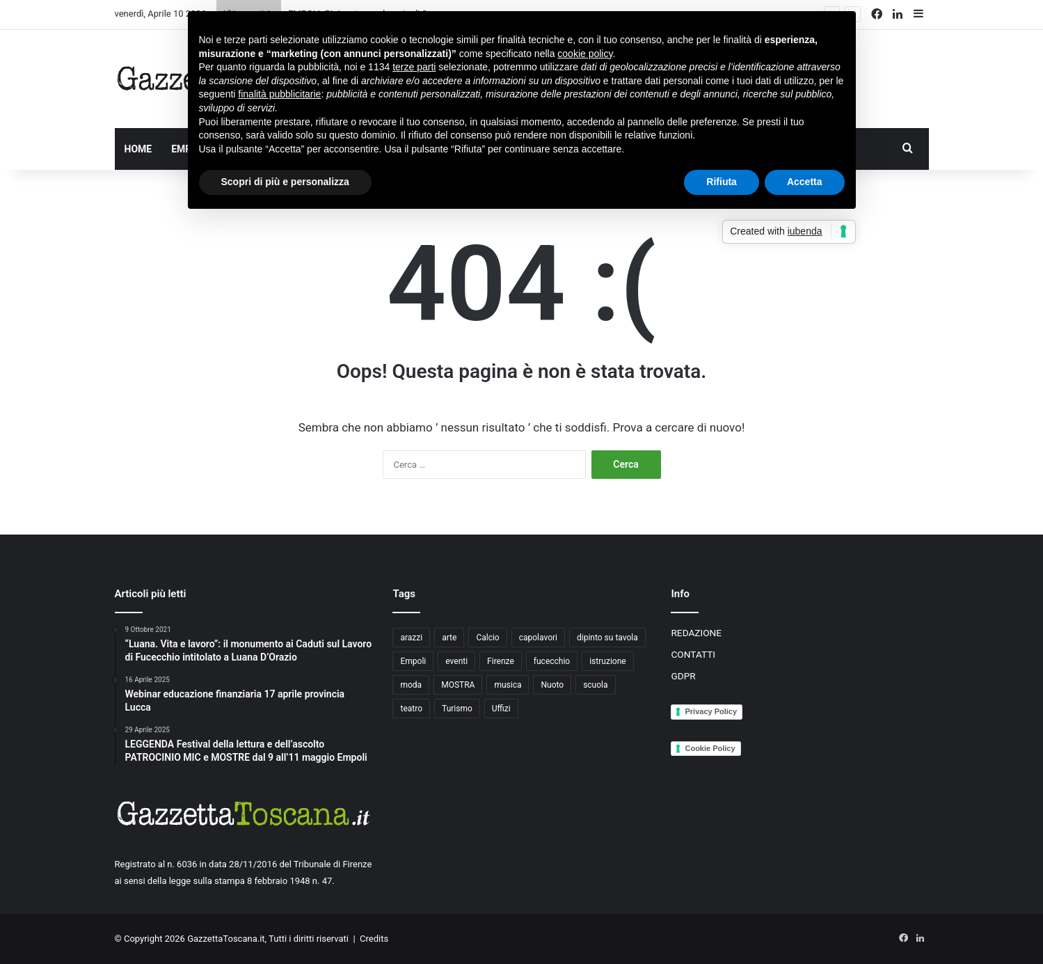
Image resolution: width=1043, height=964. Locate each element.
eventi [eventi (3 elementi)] (456, 661)
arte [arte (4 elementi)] (449, 637)
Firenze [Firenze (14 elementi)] (500, 661)
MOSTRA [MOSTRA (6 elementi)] (458, 685)
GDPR (683, 675)
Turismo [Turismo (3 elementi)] (457, 708)
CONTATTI (693, 654)
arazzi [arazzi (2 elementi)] (411, 637)
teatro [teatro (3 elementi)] (411, 708)
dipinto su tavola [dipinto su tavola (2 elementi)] (607, 637)
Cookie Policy (710, 748)
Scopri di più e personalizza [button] (285, 181)
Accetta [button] (804, 181)
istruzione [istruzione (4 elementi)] (607, 661)
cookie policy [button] (584, 53)
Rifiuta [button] (721, 181)
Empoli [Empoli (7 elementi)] (413, 661)
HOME (138, 149)
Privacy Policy (711, 711)
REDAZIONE (696, 632)
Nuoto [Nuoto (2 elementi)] (552, 685)
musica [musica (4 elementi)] (507, 685)
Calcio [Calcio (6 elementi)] (487, 637)
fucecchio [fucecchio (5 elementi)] (552, 661)
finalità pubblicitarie (279, 94)
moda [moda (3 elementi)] (411, 685)
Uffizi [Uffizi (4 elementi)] (501, 708)
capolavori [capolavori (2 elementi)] (538, 637)
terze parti (414, 66)
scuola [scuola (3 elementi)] (595, 685)
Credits (374, 938)
